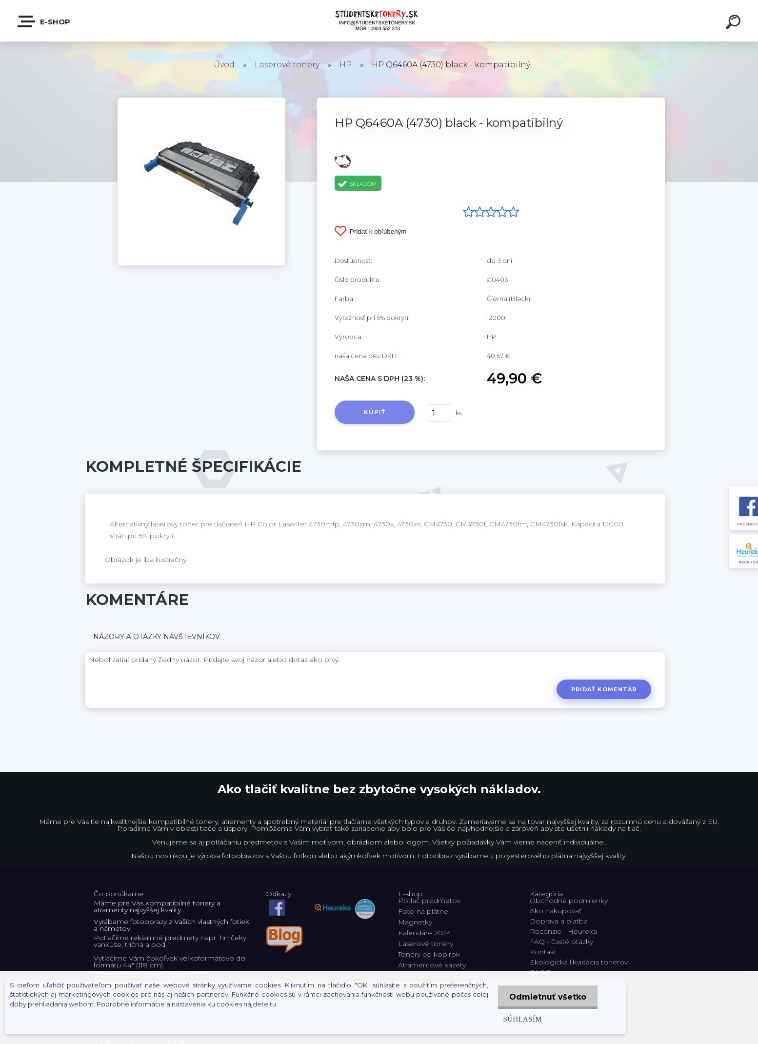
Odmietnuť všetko (546, 997)
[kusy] (439, 413)
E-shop (44, 21)
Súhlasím (520, 1019)
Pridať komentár (604, 689)
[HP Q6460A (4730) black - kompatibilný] (201, 101)
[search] (734, 23)
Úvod (224, 64)
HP (345, 64)
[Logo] (379, 21)
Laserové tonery (287, 64)
